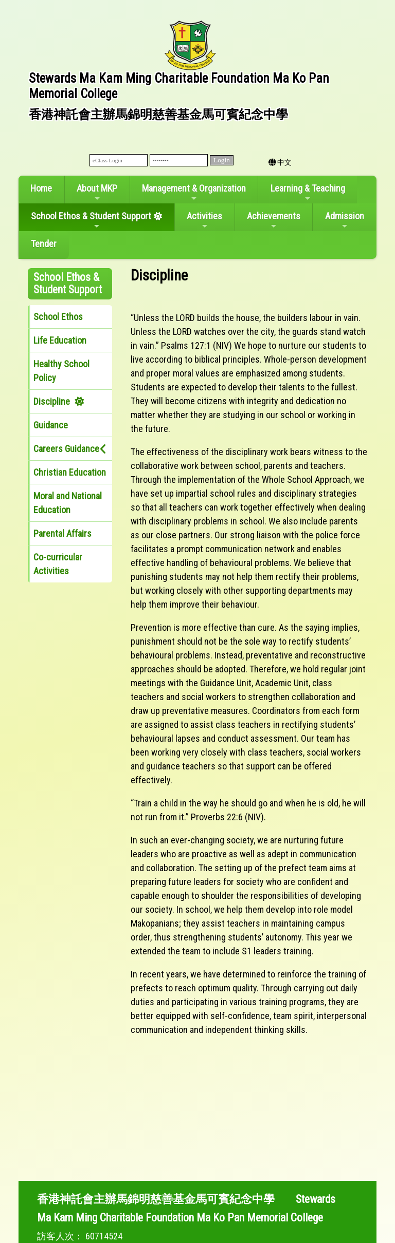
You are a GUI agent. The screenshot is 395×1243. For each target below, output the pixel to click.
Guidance (50, 425)
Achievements (273, 220)
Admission (344, 220)
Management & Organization (194, 192)
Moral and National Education (67, 503)
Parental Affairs (62, 533)
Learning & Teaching (308, 192)
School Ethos (58, 316)
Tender (44, 243)
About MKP (97, 192)
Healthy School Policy (61, 371)
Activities (204, 220)
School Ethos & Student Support (91, 220)
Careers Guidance (66, 448)
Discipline (51, 401)
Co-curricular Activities (57, 564)
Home (41, 188)
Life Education (59, 340)
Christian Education (69, 472)
